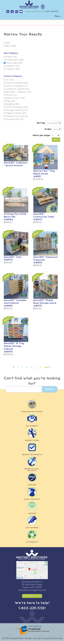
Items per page (41, 135)
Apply (56, 140)
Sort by (41, 123)
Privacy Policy (47, 638)
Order (48, 129)
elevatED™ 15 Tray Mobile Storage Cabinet (14, 346)
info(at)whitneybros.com (32, 590)
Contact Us (31, 596)
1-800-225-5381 (32, 608)
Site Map (58, 638)
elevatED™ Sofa (12, 257)
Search (49, 389)
